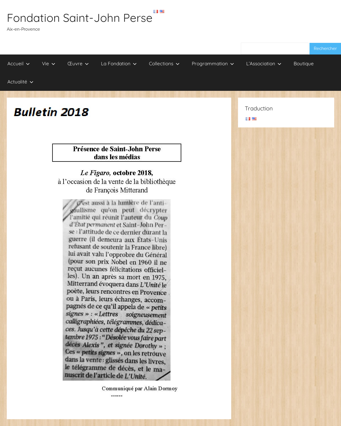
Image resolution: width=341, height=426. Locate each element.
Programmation (213, 63)
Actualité (20, 82)
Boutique (304, 63)
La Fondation (119, 63)
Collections (164, 63)
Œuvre (78, 63)
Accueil (18, 63)
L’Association (263, 63)
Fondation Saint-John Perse (80, 18)
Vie (48, 63)
